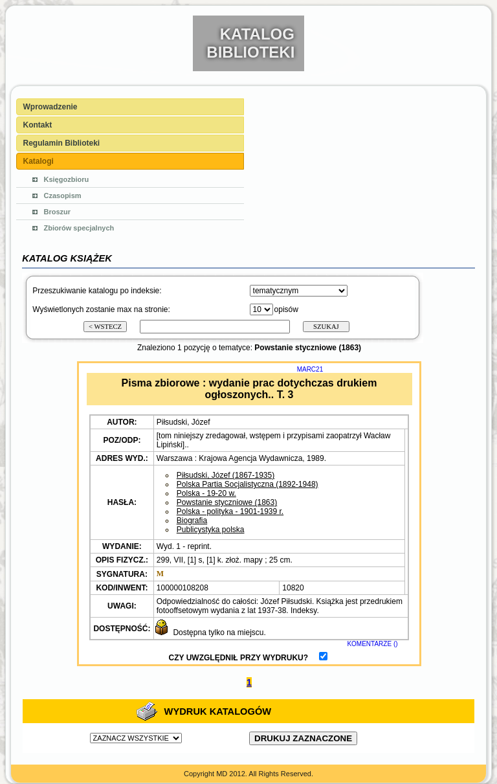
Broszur (57, 212)
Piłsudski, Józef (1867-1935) (225, 475)
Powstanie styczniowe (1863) (227, 502)
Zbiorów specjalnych (79, 228)
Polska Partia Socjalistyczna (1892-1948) (247, 484)
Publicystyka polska (211, 529)
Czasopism (63, 195)
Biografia (192, 520)
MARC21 (310, 369)
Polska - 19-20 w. (206, 493)
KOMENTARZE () (372, 643)
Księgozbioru (66, 179)
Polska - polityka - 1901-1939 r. (230, 511)
